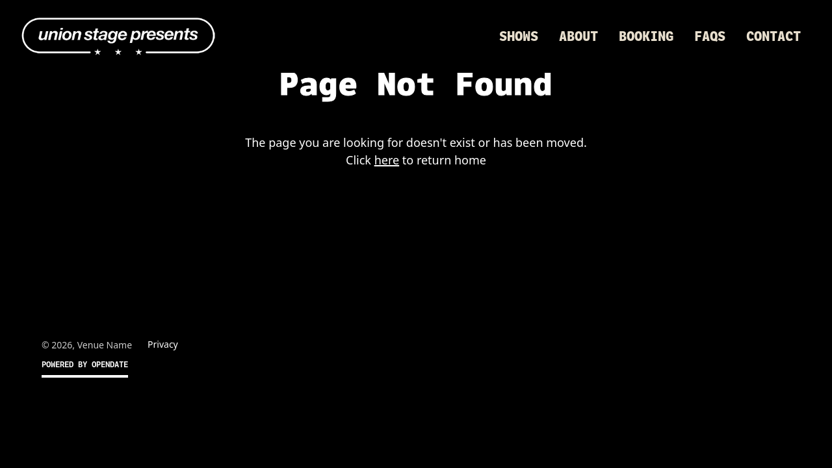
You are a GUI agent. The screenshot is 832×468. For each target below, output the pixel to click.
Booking (646, 36)
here (387, 160)
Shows (518, 36)
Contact (773, 36)
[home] (118, 36)
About (578, 36)
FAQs (709, 36)
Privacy (163, 344)
